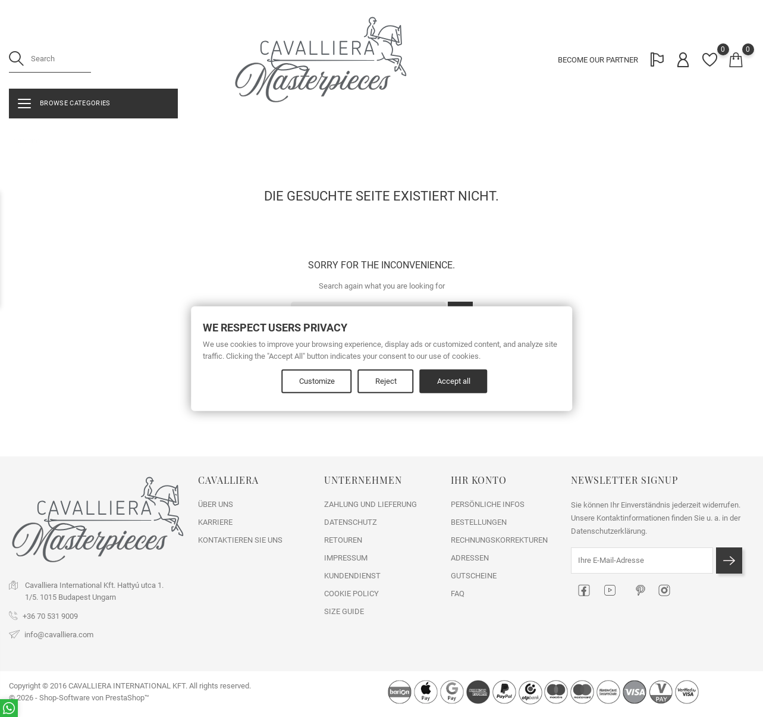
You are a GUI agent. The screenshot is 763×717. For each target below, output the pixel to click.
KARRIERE (215, 522)
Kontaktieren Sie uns (240, 540)
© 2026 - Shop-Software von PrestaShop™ (79, 697)
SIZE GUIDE (344, 611)
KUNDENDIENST (352, 575)
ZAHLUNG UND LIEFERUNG (370, 504)
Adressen (470, 557)
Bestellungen (479, 522)
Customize (317, 381)
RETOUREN (343, 540)
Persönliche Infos (488, 504)
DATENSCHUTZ (350, 522)
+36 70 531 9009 (50, 616)
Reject (386, 381)
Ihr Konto (479, 480)
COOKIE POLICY (351, 593)
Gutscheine (474, 575)
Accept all (453, 381)
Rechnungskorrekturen (499, 540)
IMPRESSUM (346, 557)
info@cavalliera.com (58, 634)
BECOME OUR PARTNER (598, 59)
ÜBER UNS (215, 504)
